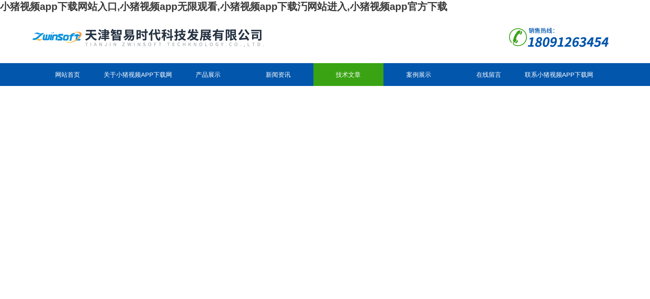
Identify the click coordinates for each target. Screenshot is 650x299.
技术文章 (348, 74)
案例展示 (418, 74)
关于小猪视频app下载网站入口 (138, 78)
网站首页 (67, 74)
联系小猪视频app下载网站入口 (559, 78)
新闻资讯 (278, 74)
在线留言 (488, 74)
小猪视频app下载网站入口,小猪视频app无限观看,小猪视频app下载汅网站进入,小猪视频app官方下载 (223, 6)
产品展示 (208, 74)
